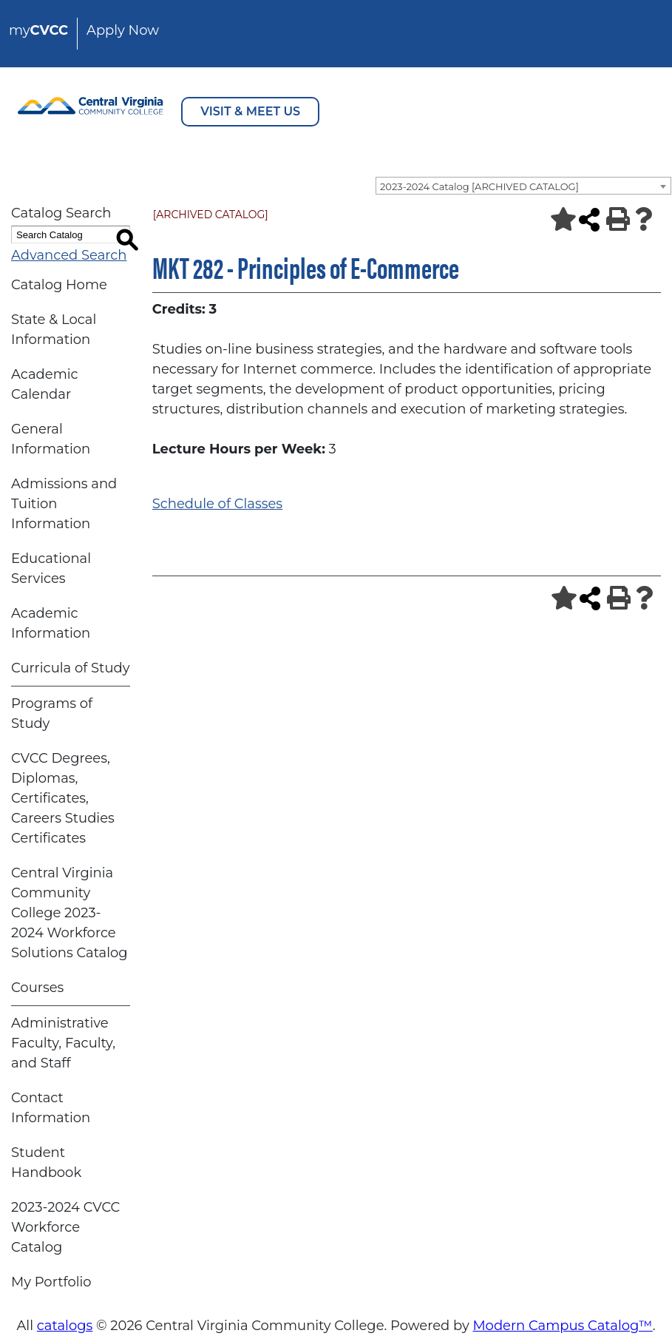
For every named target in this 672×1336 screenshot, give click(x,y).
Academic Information (50, 623)
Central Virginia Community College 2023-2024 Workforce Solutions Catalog (69, 913)
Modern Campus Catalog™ (562, 1326)
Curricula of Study (70, 668)
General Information (50, 439)
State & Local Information (53, 329)
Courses (37, 987)
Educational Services (51, 568)
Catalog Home (59, 285)
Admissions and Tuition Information (64, 504)
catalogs (65, 1326)
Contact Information (50, 1108)
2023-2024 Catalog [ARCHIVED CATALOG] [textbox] (479, 186)
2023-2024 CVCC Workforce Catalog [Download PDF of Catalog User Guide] (65, 1227)
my (38, 30)
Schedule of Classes (217, 504)
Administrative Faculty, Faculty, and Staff (63, 1043)
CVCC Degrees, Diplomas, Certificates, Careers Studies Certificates (63, 798)
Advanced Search (68, 255)
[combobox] (523, 186)
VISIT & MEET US (250, 111)
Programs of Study (51, 713)
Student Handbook (46, 1162)
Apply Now (122, 30)
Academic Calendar (44, 384)
